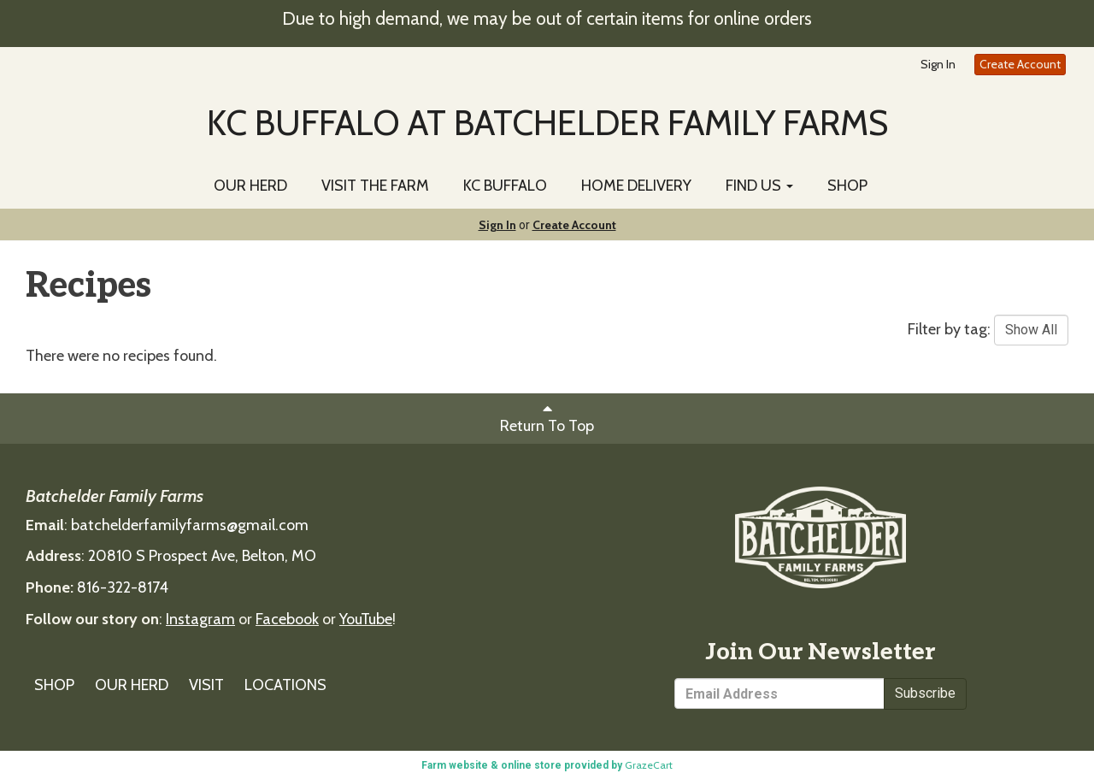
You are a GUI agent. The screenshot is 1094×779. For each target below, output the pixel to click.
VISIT (206, 685)
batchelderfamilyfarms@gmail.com (190, 525)
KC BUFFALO (505, 185)
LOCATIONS (285, 685)
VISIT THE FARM (375, 185)
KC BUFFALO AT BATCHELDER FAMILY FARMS (547, 122)
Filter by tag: (949, 329)
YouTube (365, 619)
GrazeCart (649, 764)
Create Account (1020, 64)
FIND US (759, 185)
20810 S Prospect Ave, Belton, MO (202, 555)
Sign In (938, 64)
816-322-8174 (122, 587)
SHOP (847, 185)
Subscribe (925, 693)
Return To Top (547, 417)
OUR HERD (250, 185)
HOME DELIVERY (636, 185)
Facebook (287, 619)
